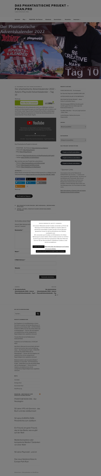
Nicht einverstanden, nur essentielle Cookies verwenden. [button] (51, 251)
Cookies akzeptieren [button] (38, 246)
